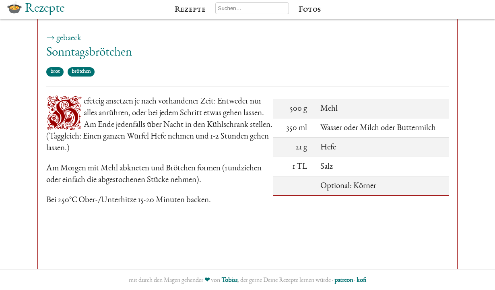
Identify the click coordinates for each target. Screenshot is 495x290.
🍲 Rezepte (35, 8)
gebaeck (68, 38)
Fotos (310, 9)
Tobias (229, 281)
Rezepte (190, 9)
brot (55, 72)
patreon (343, 281)
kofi (361, 281)
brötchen (81, 72)
